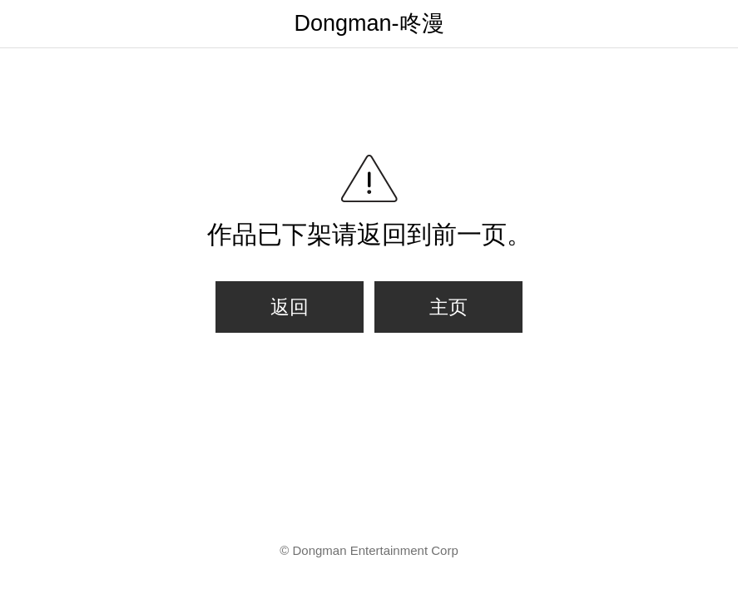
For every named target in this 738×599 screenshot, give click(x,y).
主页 (448, 307)
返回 (289, 307)
